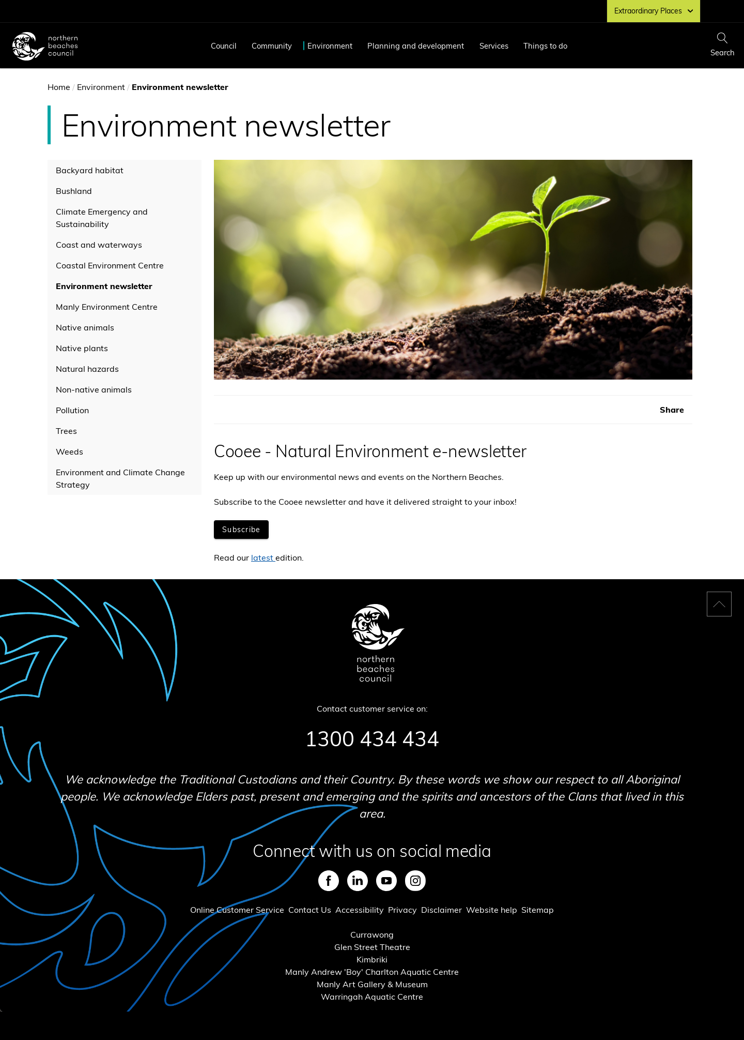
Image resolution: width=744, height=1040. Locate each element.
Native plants (82, 348)
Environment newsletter (104, 286)
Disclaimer (441, 910)
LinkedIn (357, 880)
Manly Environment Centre (107, 307)
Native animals (85, 327)
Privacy (402, 910)
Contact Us (309, 910)
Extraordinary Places (653, 11)
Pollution (72, 410)
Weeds (69, 451)
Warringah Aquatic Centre (372, 996)
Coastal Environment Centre (110, 265)
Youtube (386, 880)
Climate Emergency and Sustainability (102, 217)
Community (272, 46)
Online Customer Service (237, 910)
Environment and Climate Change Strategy (120, 478)
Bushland (74, 191)
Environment (329, 46)
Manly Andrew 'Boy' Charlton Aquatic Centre (372, 972)
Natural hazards (87, 369)
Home (59, 87)
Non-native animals (94, 389)
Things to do (545, 46)
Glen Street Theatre (372, 947)
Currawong (372, 934)
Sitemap (537, 910)
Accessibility (359, 910)
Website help (491, 910)
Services (493, 46)
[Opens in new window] (241, 529)
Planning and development (415, 46)
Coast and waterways (99, 244)
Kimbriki (372, 959)
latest (262, 557)
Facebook (328, 880)
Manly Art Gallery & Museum (372, 984)
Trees (66, 431)
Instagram (415, 880)
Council (224, 46)
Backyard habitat (89, 170)
